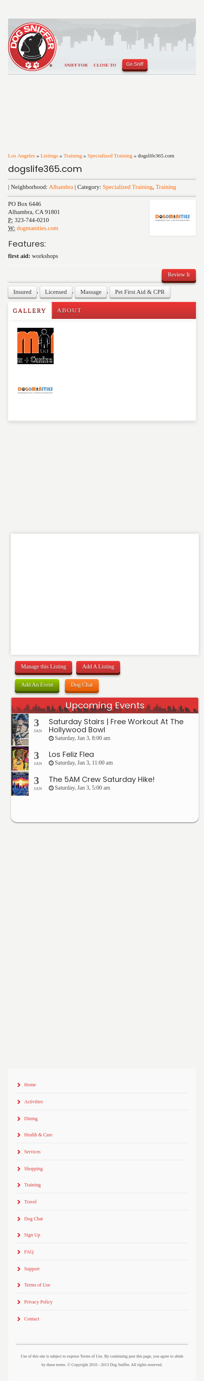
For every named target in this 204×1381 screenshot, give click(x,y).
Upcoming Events (104, 705)
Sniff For (76, 65)
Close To (105, 65)
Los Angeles (21, 156)
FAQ (28, 1252)
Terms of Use (37, 1285)
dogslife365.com (45, 169)
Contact (31, 1319)
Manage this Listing (43, 667)
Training (72, 156)
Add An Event (37, 685)
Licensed (56, 292)
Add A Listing (98, 667)
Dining (30, 1118)
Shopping (33, 1168)
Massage (91, 292)
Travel (30, 1202)
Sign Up (32, 1235)
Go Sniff (135, 64)
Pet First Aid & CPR (139, 292)
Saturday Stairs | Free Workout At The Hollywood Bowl (116, 726)
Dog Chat (82, 685)
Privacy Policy (38, 1302)
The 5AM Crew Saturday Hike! (102, 779)
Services (32, 1152)
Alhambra (61, 187)
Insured (22, 292)
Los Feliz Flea (71, 754)
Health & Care (38, 1135)
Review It (179, 275)
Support (32, 1269)
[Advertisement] (55, 437)
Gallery (29, 310)
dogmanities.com (37, 228)
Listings (49, 156)
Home (30, 1085)
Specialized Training (109, 156)
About (69, 310)
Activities (33, 1101)
